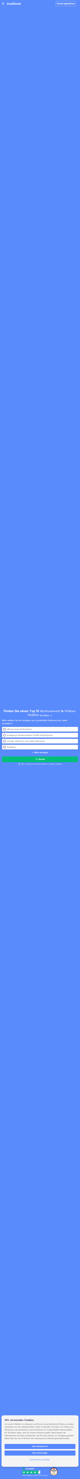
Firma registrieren (66, 3)
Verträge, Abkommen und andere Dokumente (24, 741)
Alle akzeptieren (40, 1474)
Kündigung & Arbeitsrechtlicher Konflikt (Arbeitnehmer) (28, 735)
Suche (40, 759)
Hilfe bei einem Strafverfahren (17, 729)
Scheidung (9, 747)
